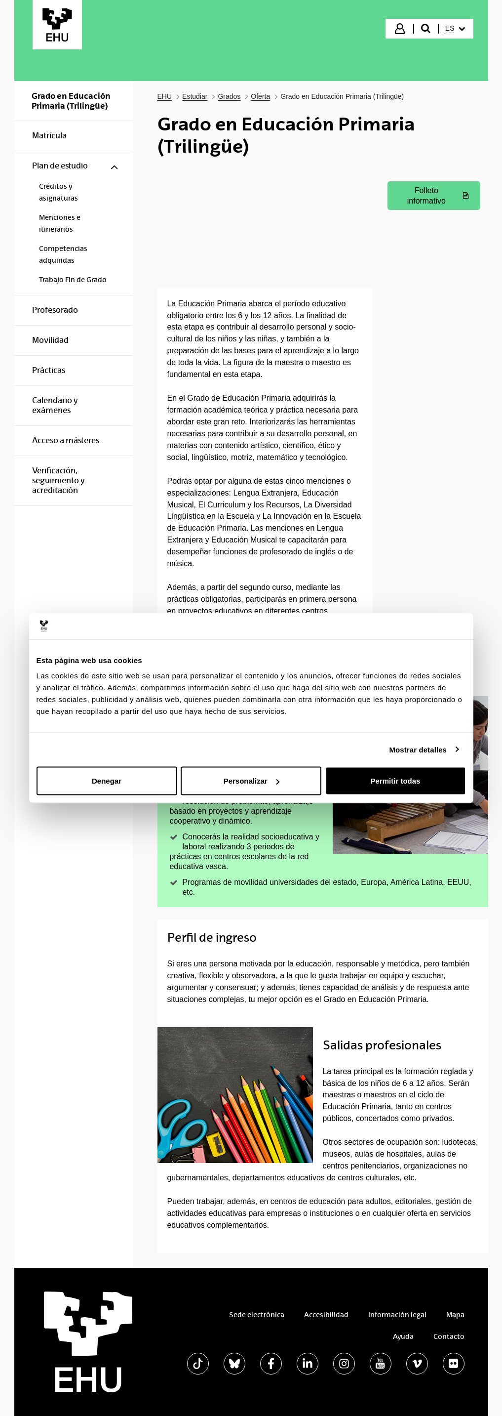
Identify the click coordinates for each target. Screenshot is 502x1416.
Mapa (455, 1315)
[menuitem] (455, 29)
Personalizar (251, 781)
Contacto (448, 1336)
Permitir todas (396, 781)
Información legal (397, 1315)
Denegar (106, 781)
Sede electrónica (256, 1315)
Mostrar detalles (418, 749)
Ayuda (403, 1336)
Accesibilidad (326, 1315)
